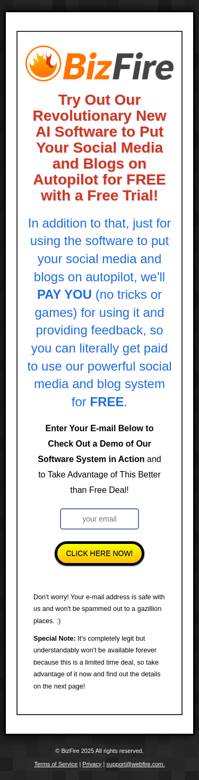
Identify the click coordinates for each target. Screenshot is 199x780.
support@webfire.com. (135, 764)
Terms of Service (55, 764)
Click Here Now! (99, 553)
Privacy (91, 764)
